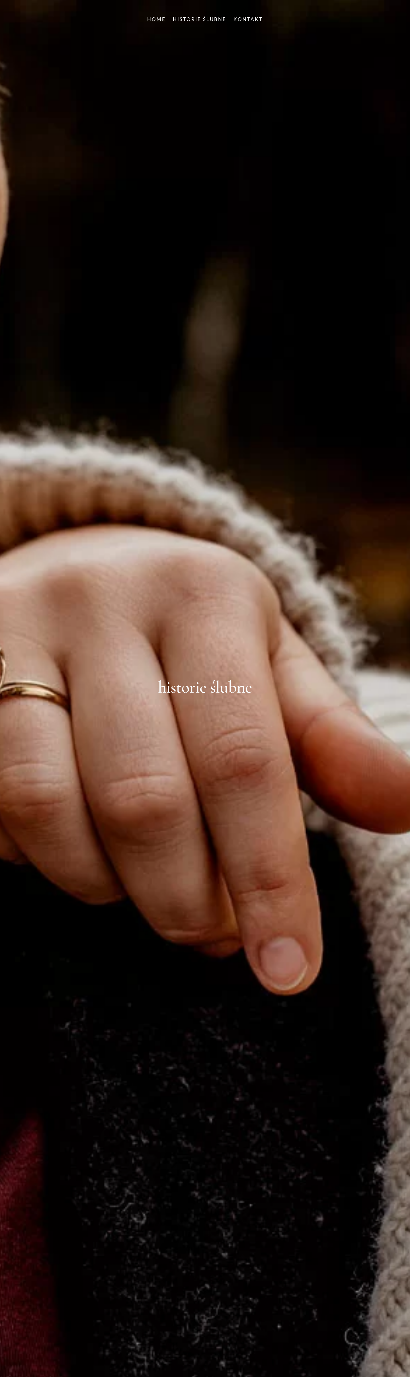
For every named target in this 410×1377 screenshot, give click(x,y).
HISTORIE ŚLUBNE (199, 19)
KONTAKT (248, 19)
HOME (156, 19)
